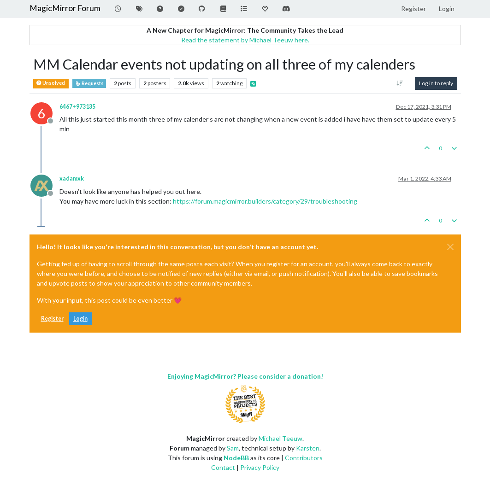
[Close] (450, 246)
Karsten (307, 448)
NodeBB (236, 458)
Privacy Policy (259, 467)
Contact (223, 467)
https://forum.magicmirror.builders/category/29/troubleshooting (265, 201)
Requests (89, 83)
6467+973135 (77, 106)
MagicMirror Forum (65, 8)
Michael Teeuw (280, 438)
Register (52, 318)
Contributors (304, 458)
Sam (233, 448)
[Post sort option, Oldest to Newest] (399, 83)
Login (80, 318)
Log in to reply (436, 83)
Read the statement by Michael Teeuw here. (245, 40)
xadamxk (71, 178)
